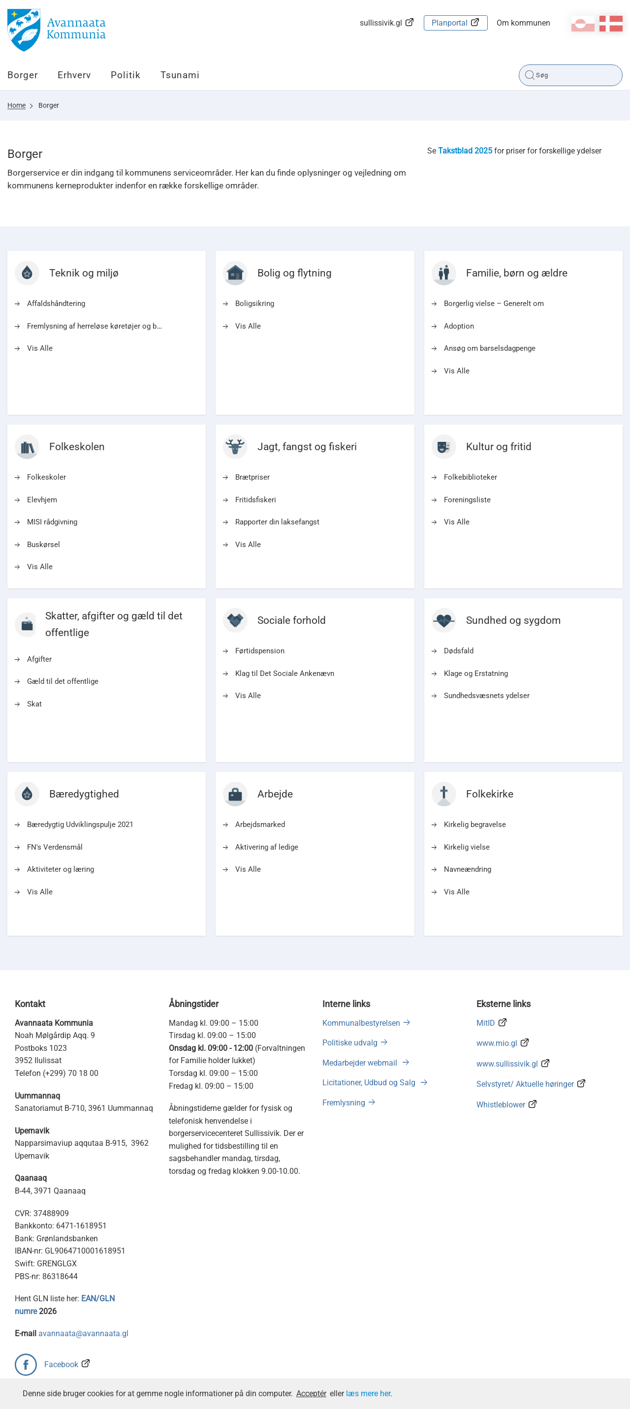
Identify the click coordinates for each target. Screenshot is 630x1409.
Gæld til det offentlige (62, 681)
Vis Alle (40, 348)
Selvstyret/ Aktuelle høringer (525, 1084)
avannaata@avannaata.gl (83, 1333)
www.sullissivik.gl (507, 1064)
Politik (126, 75)
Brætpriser (252, 477)
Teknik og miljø (84, 273)
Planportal (450, 23)
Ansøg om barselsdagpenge (490, 348)
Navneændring (467, 869)
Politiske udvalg (350, 1042)
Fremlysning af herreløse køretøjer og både (97, 326)
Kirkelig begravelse (475, 824)
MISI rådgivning (52, 522)
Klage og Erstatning (476, 673)
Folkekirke (489, 794)
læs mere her (368, 1393)
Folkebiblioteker (470, 477)
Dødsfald (458, 650)
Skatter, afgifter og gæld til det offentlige (114, 624)
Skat (34, 704)
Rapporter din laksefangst (277, 522)
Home (16, 105)
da (611, 23)
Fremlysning (343, 1102)
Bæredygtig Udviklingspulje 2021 (80, 824)
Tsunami (180, 75)
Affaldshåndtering (56, 303)
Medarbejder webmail (360, 1063)
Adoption (459, 326)
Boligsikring (254, 303)
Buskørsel (43, 544)
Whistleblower (500, 1104)
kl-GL (583, 23)
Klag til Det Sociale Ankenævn (284, 673)
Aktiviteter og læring (60, 869)
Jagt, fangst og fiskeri (307, 447)
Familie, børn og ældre (516, 273)
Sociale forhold (291, 620)
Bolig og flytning (294, 273)
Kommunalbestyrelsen (361, 1023)
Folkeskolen (77, 447)
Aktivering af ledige (266, 847)
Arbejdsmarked (260, 824)
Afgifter (39, 659)
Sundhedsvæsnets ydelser (487, 695)
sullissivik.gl (381, 23)
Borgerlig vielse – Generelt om (494, 303)
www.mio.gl (496, 1043)
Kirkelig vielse (467, 847)
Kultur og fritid (499, 447)
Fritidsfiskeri (255, 499)
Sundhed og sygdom (513, 620)
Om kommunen (523, 23)
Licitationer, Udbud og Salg (369, 1082)
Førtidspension (259, 650)
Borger (22, 75)
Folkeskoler (46, 477)
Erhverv (74, 75)
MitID (485, 1023)
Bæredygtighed (84, 794)
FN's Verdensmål (55, 847)
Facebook (61, 1364)
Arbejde (275, 794)
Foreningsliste (467, 499)
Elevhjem (42, 499)
